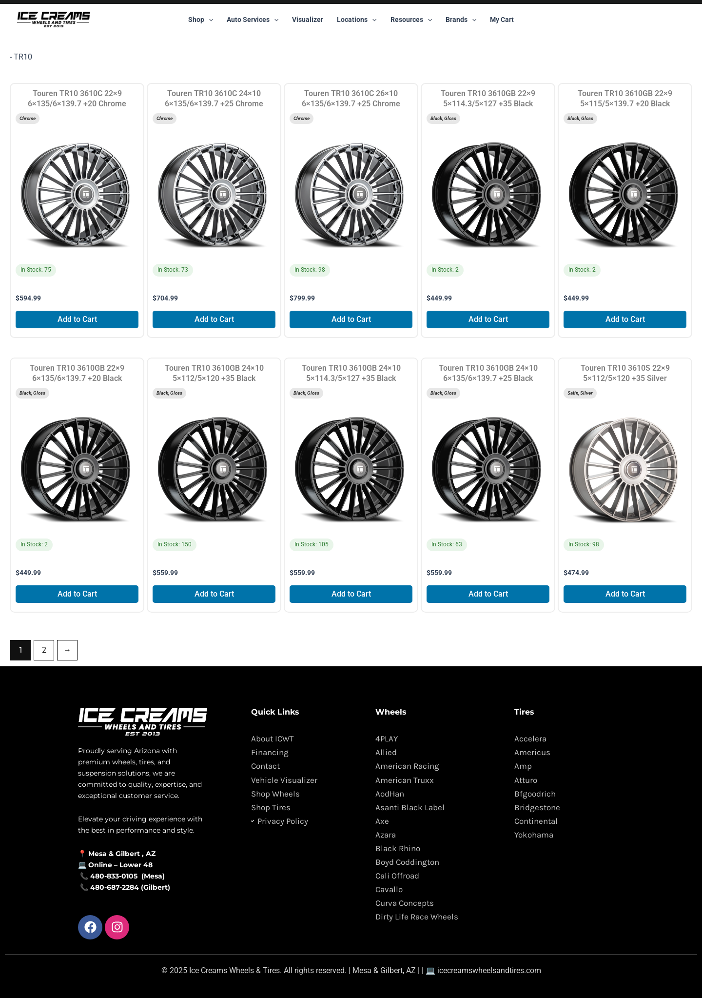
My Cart (502, 19)
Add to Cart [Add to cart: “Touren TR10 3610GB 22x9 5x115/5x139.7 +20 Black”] (625, 319)
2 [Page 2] (44, 650)
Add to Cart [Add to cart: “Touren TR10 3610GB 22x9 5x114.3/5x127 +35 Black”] (488, 319)
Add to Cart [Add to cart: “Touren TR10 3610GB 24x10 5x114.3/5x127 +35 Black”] (351, 594)
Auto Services (252, 19)
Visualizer (307, 19)
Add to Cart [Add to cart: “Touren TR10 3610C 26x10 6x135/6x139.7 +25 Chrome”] (351, 319)
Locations (356, 19)
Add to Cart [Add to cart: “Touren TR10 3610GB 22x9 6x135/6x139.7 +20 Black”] (77, 594)
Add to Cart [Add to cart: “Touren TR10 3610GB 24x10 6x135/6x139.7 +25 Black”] (488, 594)
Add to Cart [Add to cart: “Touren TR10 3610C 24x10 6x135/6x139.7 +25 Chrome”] (214, 319)
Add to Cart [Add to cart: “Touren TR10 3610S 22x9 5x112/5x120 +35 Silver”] (625, 594)
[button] (208, 19)
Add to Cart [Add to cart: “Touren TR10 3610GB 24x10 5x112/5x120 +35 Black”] (214, 594)
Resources (411, 19)
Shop (200, 19)
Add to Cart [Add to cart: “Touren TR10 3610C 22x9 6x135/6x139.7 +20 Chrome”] (77, 319)
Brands (461, 19)
